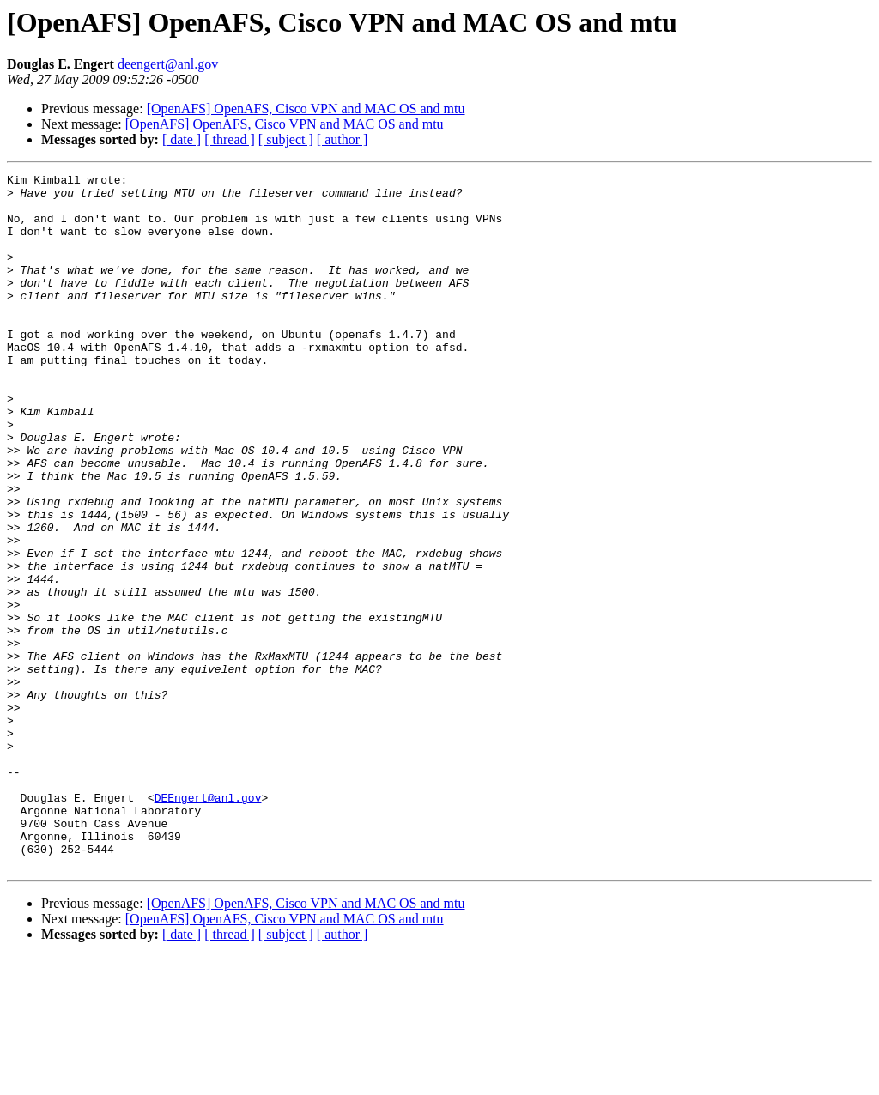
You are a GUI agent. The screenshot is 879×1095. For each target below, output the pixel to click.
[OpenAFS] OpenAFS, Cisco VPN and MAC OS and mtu (306, 108)
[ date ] (181, 139)
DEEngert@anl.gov (208, 923)
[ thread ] (229, 139)
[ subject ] (285, 139)
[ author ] (342, 139)
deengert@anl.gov (168, 64)
